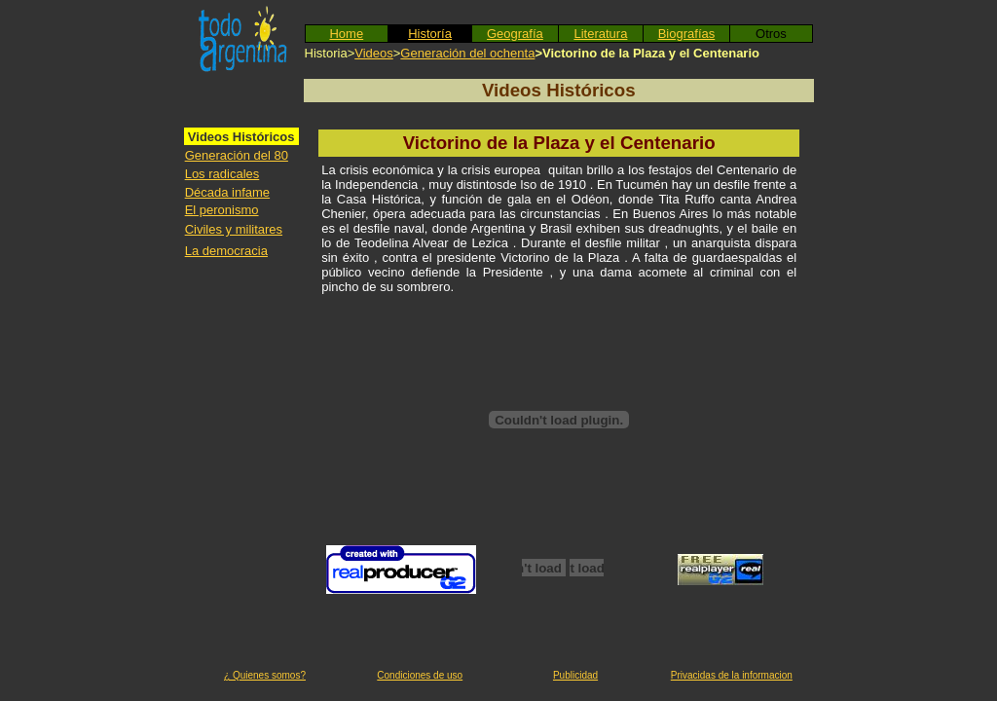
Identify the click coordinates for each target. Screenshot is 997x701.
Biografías (687, 33)
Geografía (515, 33)
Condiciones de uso (419, 675)
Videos (373, 53)
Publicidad (575, 675)
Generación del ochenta (467, 53)
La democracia (226, 250)
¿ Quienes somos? (265, 675)
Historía (430, 33)
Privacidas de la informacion (732, 675)
